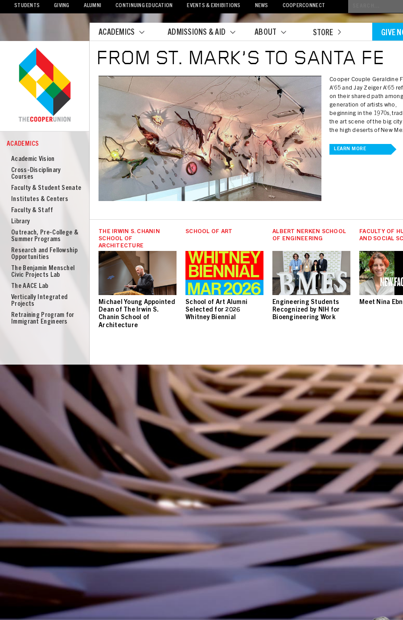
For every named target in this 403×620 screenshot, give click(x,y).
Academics (127, 33)
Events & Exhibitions (213, 6)
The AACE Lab (30, 286)
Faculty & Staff (32, 210)
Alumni (93, 6)
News (261, 6)
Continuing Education (144, 6)
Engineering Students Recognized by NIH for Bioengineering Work (306, 310)
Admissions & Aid (207, 33)
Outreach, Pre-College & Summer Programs (44, 236)
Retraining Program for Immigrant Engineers (42, 318)
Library (20, 221)
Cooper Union (44, 85)
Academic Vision (33, 159)
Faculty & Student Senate (46, 188)
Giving (62, 6)
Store (327, 33)
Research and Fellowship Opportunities (44, 254)
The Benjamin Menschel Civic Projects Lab (42, 272)
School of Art (208, 232)
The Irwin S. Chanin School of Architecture (129, 239)
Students (27, 6)
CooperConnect (304, 6)
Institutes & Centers (39, 199)
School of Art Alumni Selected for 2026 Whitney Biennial (216, 310)
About (276, 33)
